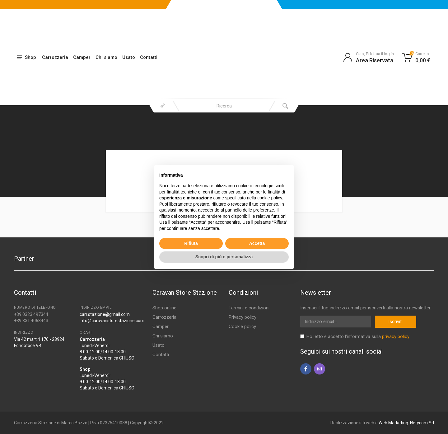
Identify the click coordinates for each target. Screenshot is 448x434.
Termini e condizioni (249, 308)
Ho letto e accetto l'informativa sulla (357, 336)
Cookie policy (242, 326)
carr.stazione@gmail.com (105, 314)
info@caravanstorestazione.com (112, 320)
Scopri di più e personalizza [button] (224, 256)
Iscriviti (395, 321)
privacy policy (395, 336)
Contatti (148, 57)
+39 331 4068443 (31, 320)
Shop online (164, 308)
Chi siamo (106, 57)
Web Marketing (393, 422)
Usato (128, 57)
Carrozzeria (55, 57)
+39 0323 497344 (31, 314)
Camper (82, 57)
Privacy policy (242, 317)
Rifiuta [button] (191, 243)
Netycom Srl (422, 422)
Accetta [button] (257, 243)
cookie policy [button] (269, 197)
